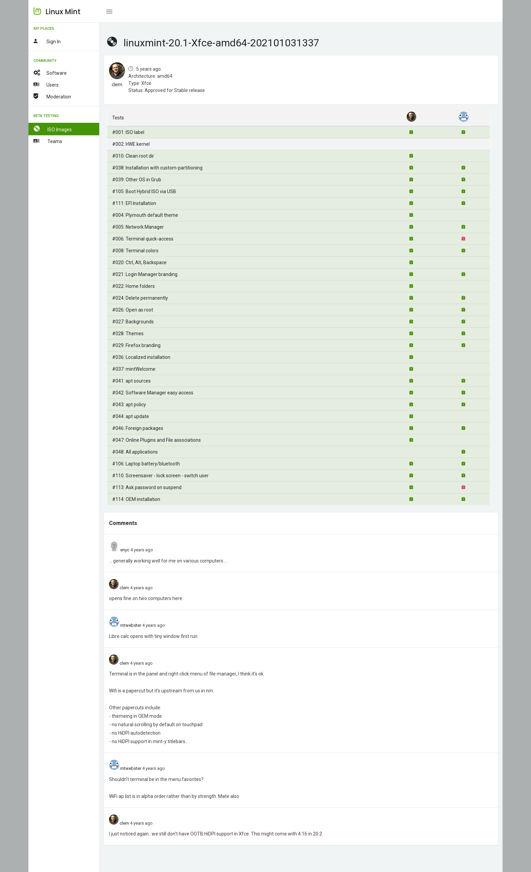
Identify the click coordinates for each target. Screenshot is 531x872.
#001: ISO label (128, 132)
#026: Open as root (132, 310)
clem (117, 84)
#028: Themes (128, 333)
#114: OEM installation (136, 499)
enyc (124, 549)
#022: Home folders (133, 286)
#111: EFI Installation (134, 203)
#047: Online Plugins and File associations (156, 440)
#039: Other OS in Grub (136, 179)
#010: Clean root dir (133, 156)
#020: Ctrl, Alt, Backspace (139, 262)
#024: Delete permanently (140, 298)
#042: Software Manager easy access (152, 392)
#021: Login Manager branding (144, 274)
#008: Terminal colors (135, 250)
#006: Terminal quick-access (142, 239)
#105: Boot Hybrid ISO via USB (144, 191)
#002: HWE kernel (131, 144)
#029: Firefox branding (136, 345)
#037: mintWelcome (133, 369)
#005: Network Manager (138, 227)
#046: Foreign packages (137, 428)
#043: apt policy (129, 404)
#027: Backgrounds (133, 321)
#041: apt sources (131, 381)
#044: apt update (130, 416)
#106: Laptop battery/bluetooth (146, 463)
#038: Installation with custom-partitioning (157, 167)
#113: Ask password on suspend (147, 487)
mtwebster (130, 625)
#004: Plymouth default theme (145, 215)
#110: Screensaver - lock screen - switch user (160, 475)
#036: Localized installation (141, 357)
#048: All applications (135, 452)
